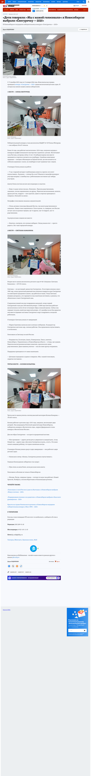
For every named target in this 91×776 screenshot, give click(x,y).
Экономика (46, 1)
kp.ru (58, 561)
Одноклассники (27, 540)
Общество (38, 1)
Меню (2, 1)
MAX (35, 540)
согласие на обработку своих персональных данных (76, 634)
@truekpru (15, 557)
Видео (14, 1)
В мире (53, 1)
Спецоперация (22, 1)
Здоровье (65, 1)
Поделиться (83, 29)
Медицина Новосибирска (49, 9)
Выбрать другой (39, 10)
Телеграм (10, 540)
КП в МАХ (76, 9)
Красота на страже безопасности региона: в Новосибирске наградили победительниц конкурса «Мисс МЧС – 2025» (31, 505)
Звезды (59, 1)
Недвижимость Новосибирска (65, 9)
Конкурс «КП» (28, 572)
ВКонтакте (18, 540)
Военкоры (29, 9)
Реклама (84, 5)
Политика (31, 1)
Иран (16, 9)
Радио (77, 5)
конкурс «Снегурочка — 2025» (25, 84)
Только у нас (22, 9)
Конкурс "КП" (21, 572)
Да (33, 10)
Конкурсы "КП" (13, 572)
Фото (9, 1)
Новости (12, 9)
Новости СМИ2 (6, 610)
